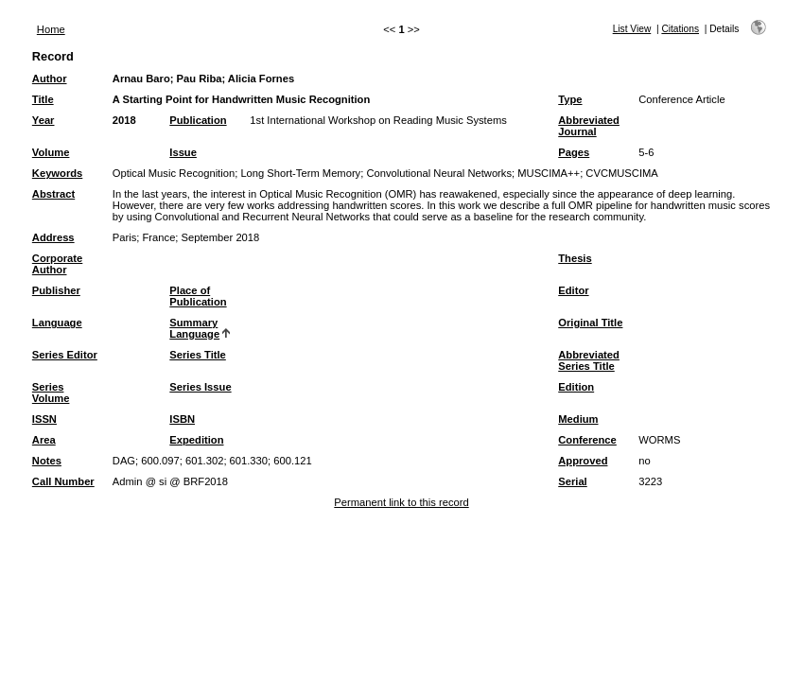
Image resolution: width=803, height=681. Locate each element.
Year (43, 120)
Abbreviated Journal (589, 125)
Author (49, 78)
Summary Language (194, 328)
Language (57, 322)
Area (44, 439)
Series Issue (200, 387)
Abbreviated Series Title (589, 360)
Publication (197, 120)
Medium (578, 419)
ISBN (182, 419)
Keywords (57, 173)
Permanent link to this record (401, 502)
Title (43, 99)
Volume (51, 152)
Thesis (574, 258)
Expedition (196, 439)
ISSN (44, 419)
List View (632, 29)
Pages (573, 152)
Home (51, 29)
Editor (573, 290)
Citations (680, 29)
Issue (183, 152)
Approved (582, 460)
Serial (572, 481)
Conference (587, 439)
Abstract (53, 194)
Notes (46, 460)
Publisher (56, 290)
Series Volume (51, 392)
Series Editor (64, 354)
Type (570, 99)
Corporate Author (57, 264)
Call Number (63, 481)
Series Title (197, 354)
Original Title (590, 322)
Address (53, 237)
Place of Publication (197, 296)
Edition (576, 387)
